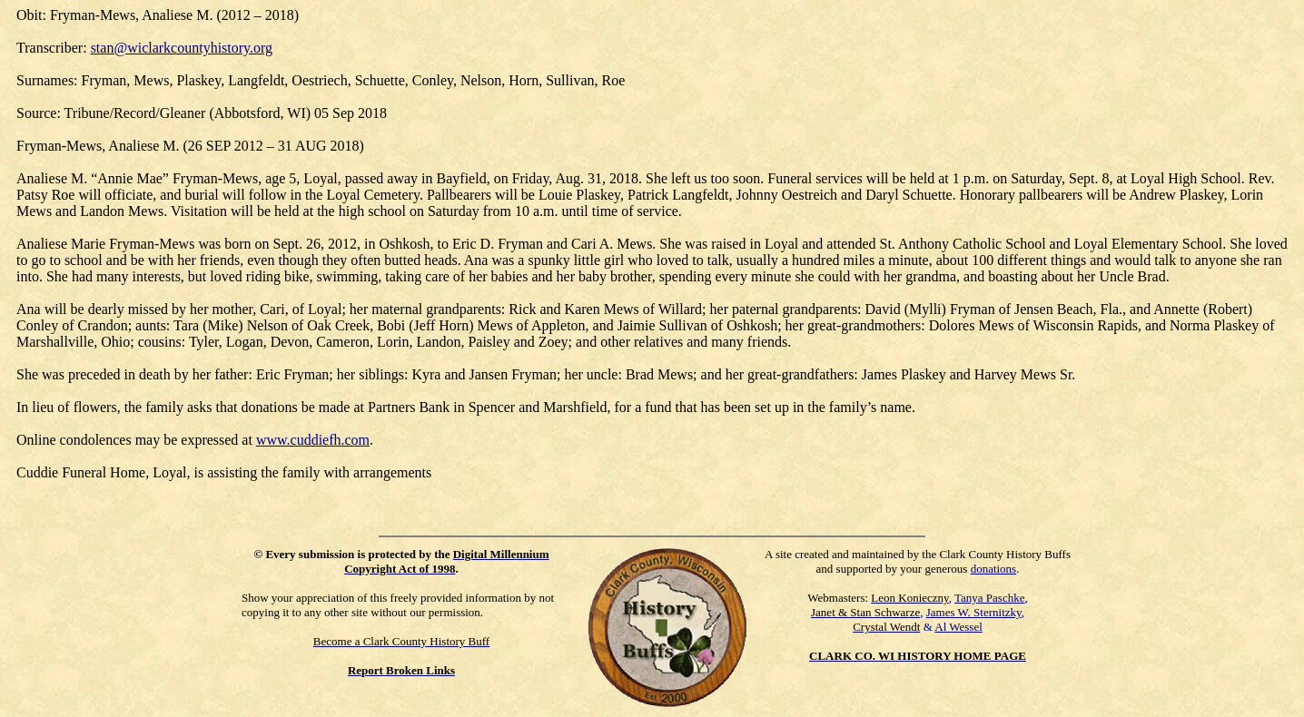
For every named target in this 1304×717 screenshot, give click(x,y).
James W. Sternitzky (974, 612)
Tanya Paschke (989, 597)
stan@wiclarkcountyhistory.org (181, 47)
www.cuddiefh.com (313, 439)
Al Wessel (958, 627)
